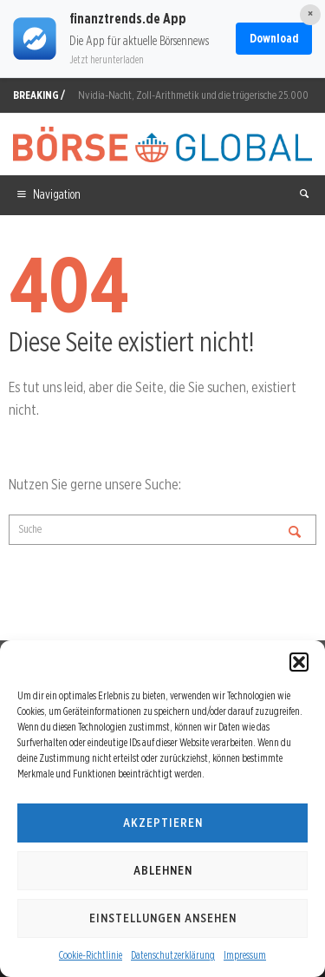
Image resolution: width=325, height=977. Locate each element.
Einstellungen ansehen (163, 918)
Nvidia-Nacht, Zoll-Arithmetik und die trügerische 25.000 (193, 95)
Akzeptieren (163, 822)
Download (274, 38)
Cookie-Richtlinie (90, 954)
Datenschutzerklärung (173, 954)
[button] (299, 662)
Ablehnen (162, 870)
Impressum (245, 954)
